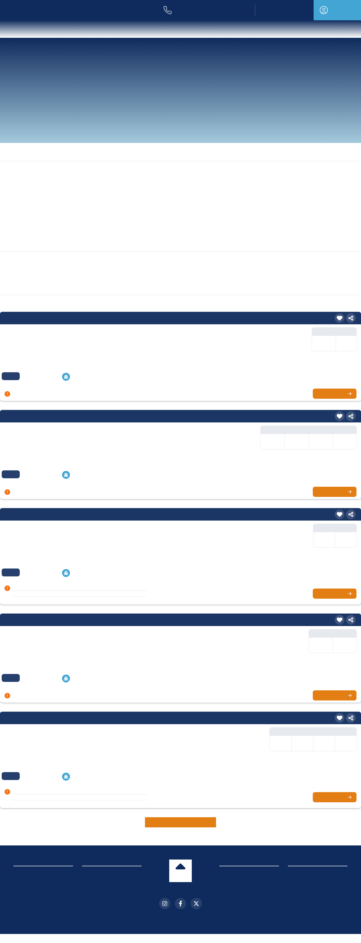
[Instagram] (164, 903)
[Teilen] (350, 318)
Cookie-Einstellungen (32, 897)
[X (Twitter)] (196, 903)
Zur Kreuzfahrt (336, 393)
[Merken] (339, 318)
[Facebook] (180, 903)
